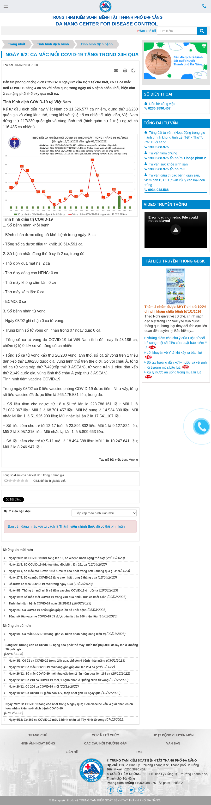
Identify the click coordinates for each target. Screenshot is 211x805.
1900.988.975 (157, 147)
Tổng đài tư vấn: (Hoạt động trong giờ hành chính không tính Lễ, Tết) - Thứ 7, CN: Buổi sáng (175, 137)
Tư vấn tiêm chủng (163, 153)
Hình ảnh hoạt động (38, 743)
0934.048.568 (157, 190)
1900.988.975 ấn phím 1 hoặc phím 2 (175, 158)
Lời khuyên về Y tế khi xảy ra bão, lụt (173, 355)
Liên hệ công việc (162, 104)
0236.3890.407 (157, 108)
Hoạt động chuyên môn (173, 735)
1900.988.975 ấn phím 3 (165, 169)
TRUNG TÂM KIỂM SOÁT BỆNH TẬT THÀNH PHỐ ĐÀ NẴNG (119, 800)
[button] (175, 229)
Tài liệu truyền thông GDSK (175, 261)
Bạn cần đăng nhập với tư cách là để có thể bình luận (66, 526)
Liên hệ (72, 752)
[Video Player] (176, 230)
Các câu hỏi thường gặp (105, 743)
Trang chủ (37, 735)
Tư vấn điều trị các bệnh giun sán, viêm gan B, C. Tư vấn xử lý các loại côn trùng (175, 180)
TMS (139, 752)
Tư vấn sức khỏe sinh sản (168, 164)
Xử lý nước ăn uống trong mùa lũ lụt (173, 374)
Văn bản (173, 743)
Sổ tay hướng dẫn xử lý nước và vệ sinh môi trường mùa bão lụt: (176, 364)
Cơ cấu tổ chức (105, 735)
